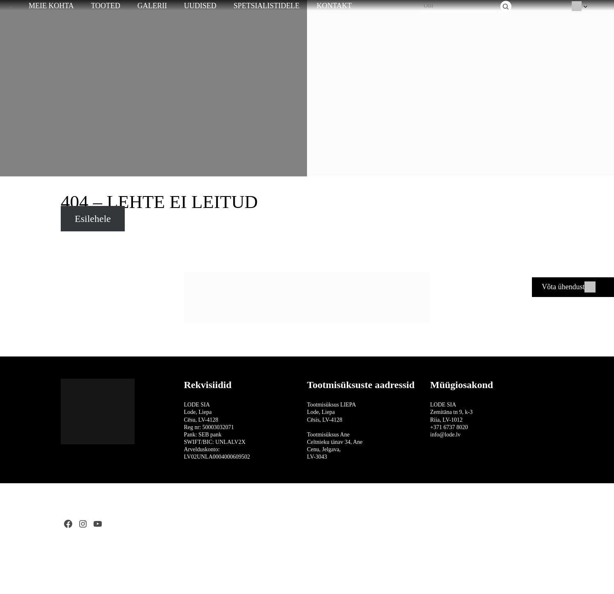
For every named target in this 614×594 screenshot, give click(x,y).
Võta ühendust (563, 287)
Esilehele (93, 218)
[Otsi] (505, 6)
